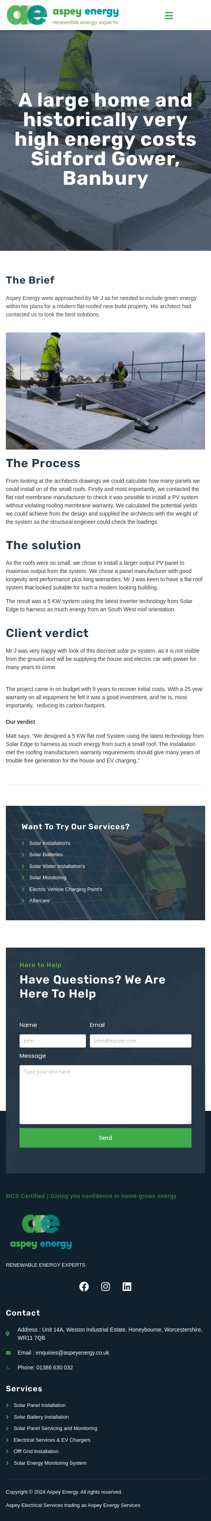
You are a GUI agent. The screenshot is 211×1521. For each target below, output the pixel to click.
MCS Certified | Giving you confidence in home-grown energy (91, 1196)
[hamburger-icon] (169, 15)
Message (33, 1055)
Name (28, 1025)
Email (97, 1025)
